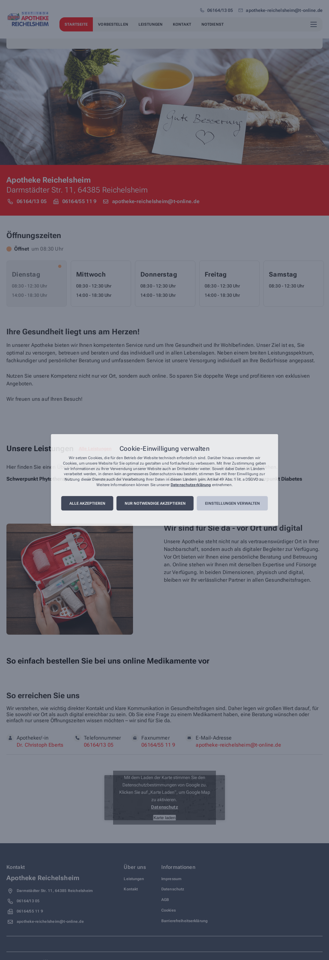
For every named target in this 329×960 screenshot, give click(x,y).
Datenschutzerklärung (191, 485)
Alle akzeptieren (87, 503)
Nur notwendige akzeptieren (155, 503)
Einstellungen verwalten (232, 503)
